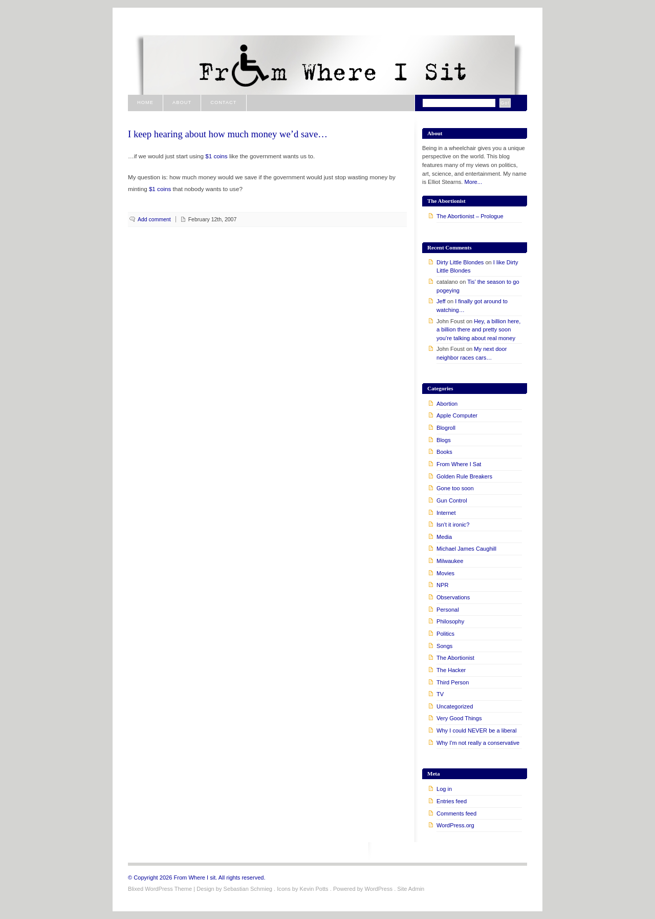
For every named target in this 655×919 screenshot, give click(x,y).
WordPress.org (455, 825)
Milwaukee (449, 561)
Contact (223, 102)
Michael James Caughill (466, 549)
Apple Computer (456, 415)
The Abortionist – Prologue (470, 216)
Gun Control (451, 500)
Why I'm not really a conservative (477, 743)
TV (440, 694)
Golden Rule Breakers (464, 476)
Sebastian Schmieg (248, 889)
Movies (445, 573)
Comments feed (456, 813)
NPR (442, 585)
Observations (453, 597)
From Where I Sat (458, 464)
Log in (444, 789)
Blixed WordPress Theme (160, 889)
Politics (445, 634)
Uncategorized (454, 706)
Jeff (441, 301)
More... (473, 182)
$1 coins (216, 156)
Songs (444, 646)
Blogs (443, 440)
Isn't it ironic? (452, 524)
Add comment (154, 219)
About (181, 102)
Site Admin (410, 889)
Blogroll (445, 428)
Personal (447, 610)
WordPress (378, 889)
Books (444, 452)
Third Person (452, 682)
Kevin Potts (314, 889)
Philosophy (450, 621)
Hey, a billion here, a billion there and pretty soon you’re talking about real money (478, 329)
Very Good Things (459, 718)
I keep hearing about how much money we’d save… (228, 134)
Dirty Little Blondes (460, 262)
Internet (446, 513)
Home (145, 102)
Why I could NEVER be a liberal (476, 730)
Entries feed (451, 801)
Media (444, 537)
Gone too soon (455, 488)
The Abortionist (455, 658)
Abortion (446, 404)
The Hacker (451, 670)
